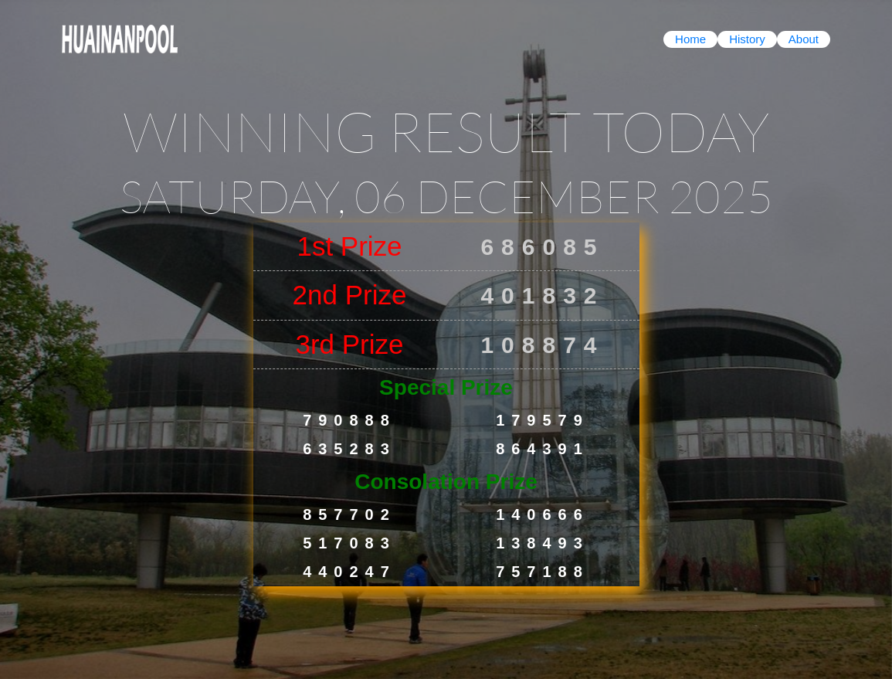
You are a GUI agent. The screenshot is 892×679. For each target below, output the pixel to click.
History (747, 39)
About (804, 39)
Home (690, 39)
